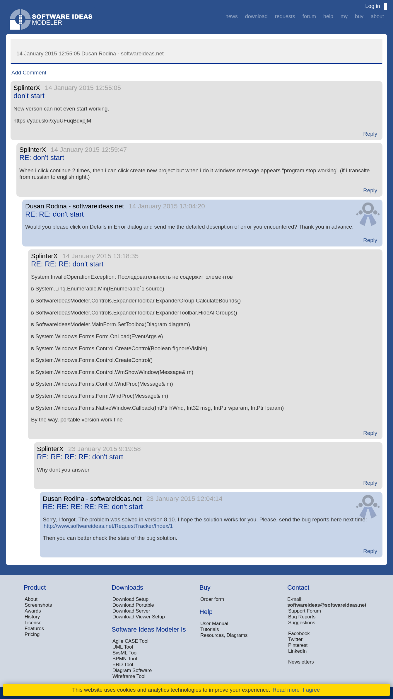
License (33, 622)
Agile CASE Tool (130, 641)
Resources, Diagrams (223, 635)
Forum (309, 16)
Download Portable (133, 605)
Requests (285, 16)
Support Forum (304, 611)
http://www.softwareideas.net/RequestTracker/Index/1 (108, 526)
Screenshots (38, 605)
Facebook (299, 633)
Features (34, 628)
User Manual (214, 623)
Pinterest (297, 645)
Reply (370, 134)
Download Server (131, 611)
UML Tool (122, 647)
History (32, 617)
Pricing (32, 634)
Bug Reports (301, 617)
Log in (372, 6)
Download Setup (130, 599)
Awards (33, 611)
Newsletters (301, 662)
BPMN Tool (124, 658)
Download (256, 16)
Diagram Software (132, 670)
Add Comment (28, 72)
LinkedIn (297, 651)
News (231, 16)
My (344, 16)
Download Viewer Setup (138, 617)
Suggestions (301, 622)
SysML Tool (125, 653)
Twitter (295, 639)
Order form (212, 599)
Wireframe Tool (129, 676)
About (377, 16)
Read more (286, 690)
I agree (311, 690)
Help (328, 16)
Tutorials (209, 629)
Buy (359, 16)
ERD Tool (122, 664)
